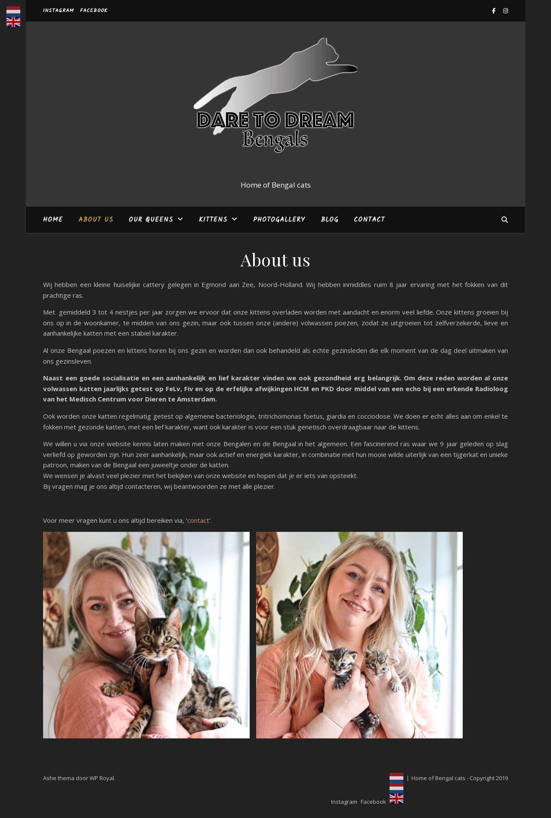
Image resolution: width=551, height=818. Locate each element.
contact (198, 520)
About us (95, 220)
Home (53, 220)
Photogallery (279, 220)
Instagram (58, 10)
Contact (369, 220)
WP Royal (102, 778)
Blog (329, 220)
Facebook (94, 10)
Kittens (213, 220)
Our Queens (151, 220)
